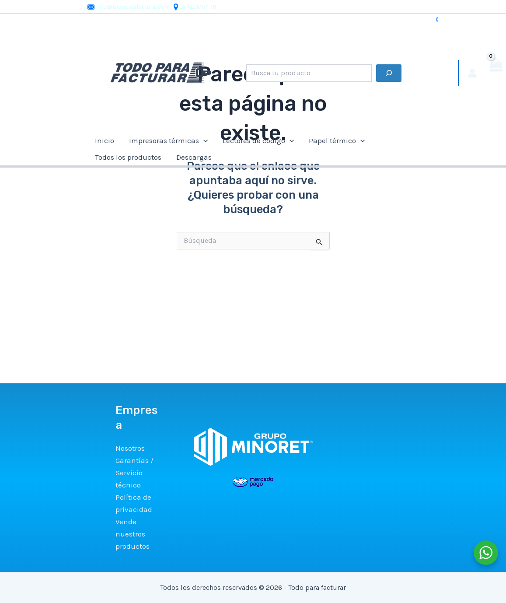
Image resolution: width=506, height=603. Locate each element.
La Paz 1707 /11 (194, 7)
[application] (203, 140)
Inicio (104, 140)
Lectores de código (258, 140)
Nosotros (130, 448)
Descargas (194, 157)
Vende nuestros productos (132, 533)
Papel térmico (337, 140)
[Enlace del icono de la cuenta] (472, 73)
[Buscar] (388, 73)
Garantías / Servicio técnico (134, 472)
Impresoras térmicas (168, 140)
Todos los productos (128, 157)
